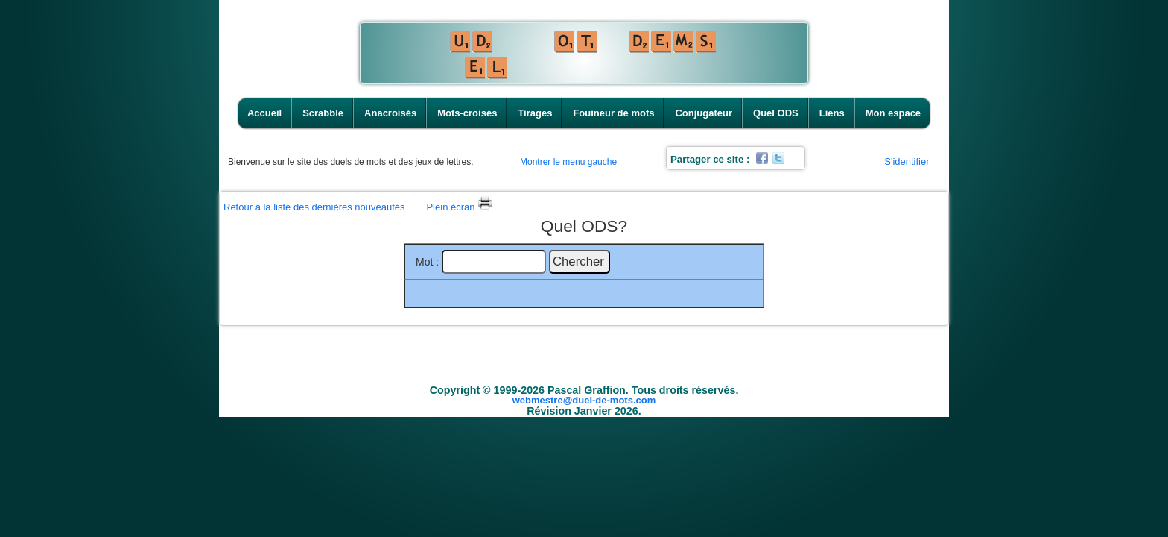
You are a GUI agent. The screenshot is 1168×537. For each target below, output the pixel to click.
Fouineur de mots (613, 113)
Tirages (535, 113)
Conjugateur (703, 113)
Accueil (264, 113)
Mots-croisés (467, 113)
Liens (832, 113)
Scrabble (322, 113)
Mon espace (893, 113)
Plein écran (459, 207)
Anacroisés (390, 113)
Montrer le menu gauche (568, 162)
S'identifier (906, 161)
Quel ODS (776, 113)
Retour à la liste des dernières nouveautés (314, 207)
